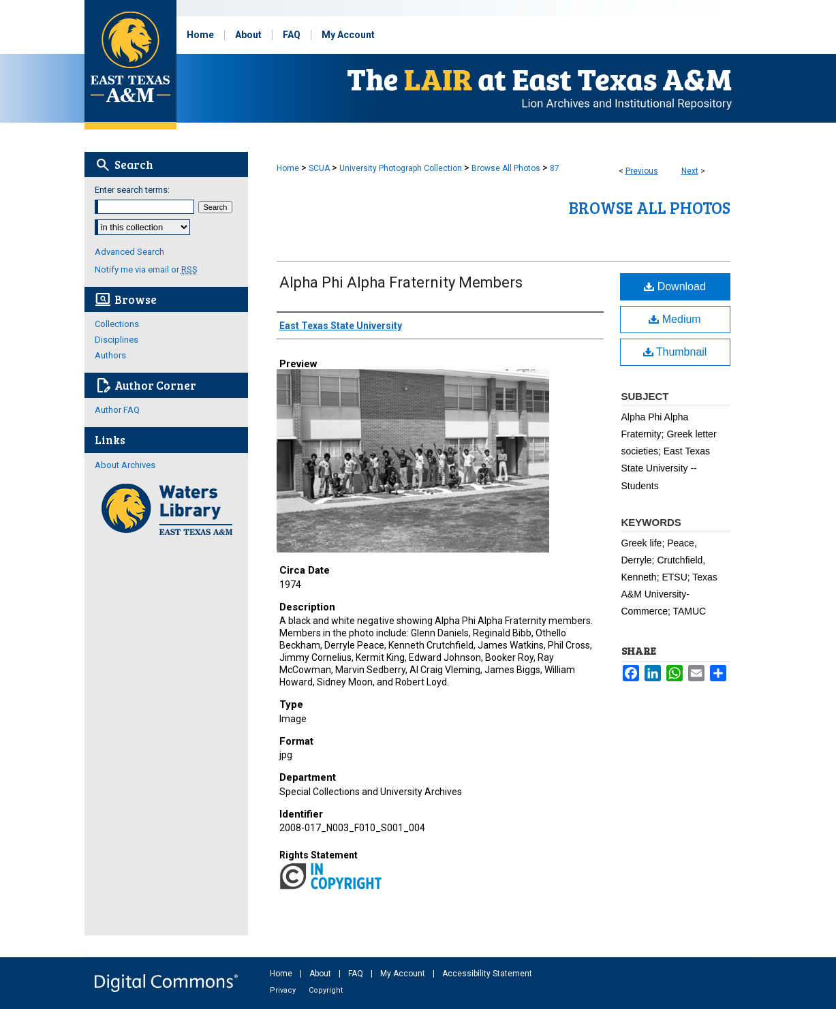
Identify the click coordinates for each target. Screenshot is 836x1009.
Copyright (326, 990)
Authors (110, 355)
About (321, 973)
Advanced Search (129, 252)
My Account (403, 973)
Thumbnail (675, 352)
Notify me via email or (146, 269)
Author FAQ (117, 410)
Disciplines (116, 340)
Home (288, 168)
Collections (117, 324)
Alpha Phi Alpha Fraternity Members (401, 282)
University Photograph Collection (400, 168)
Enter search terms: (132, 190)
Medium (674, 319)
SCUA (319, 168)
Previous (641, 171)
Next (689, 171)
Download (675, 286)
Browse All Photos (505, 168)
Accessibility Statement (487, 973)
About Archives (125, 465)
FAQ (356, 973)
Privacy (284, 990)
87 (554, 168)
